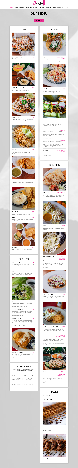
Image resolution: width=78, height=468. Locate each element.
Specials (21, 7)
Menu (11, 7)
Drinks (16, 7)
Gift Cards (41, 7)
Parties (59, 7)
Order (54, 7)
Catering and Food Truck (31, 7)
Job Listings (48, 7)
